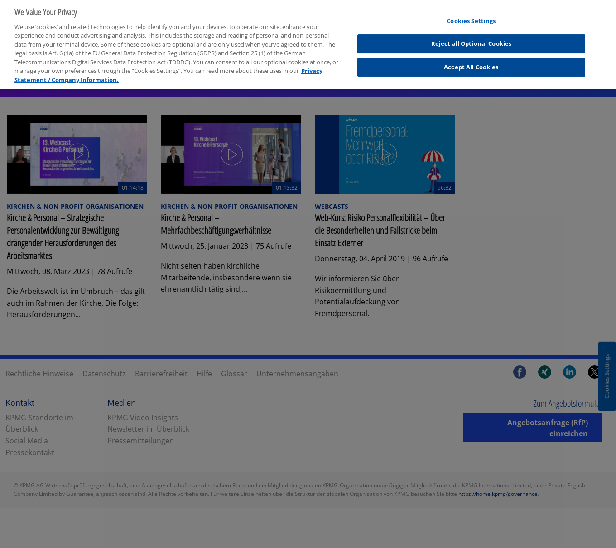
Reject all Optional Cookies (471, 40)
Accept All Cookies (471, 63)
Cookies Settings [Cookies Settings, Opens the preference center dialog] (471, 17)
